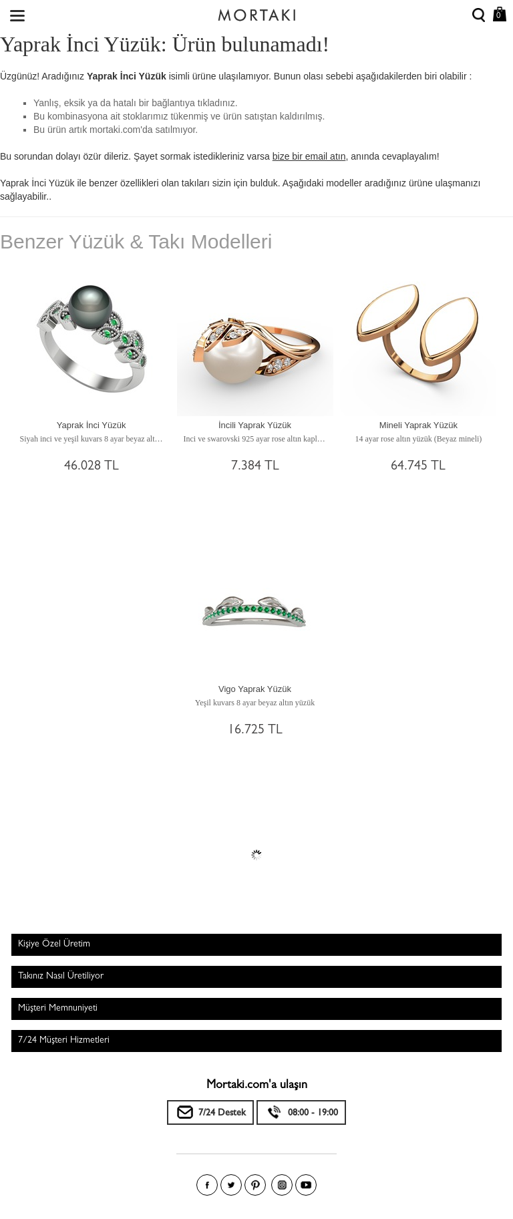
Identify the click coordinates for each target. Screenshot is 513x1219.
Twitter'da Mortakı (231, 1185)
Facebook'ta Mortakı (207, 1185)
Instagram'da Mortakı (282, 1185)
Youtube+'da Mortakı (306, 1185)
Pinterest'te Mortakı (255, 1185)
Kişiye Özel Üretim (54, 944)
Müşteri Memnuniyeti (58, 1008)
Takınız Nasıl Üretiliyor (61, 976)
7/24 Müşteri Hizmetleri (64, 1040)
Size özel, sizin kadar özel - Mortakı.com (256, 12)
